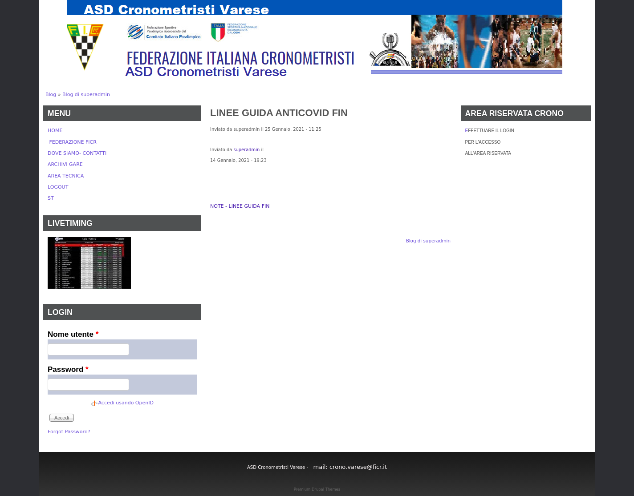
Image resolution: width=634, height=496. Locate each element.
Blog (50, 94)
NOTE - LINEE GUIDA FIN (239, 206)
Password (68, 369)
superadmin (246, 149)
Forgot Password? (69, 432)
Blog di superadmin (86, 94)
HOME (55, 130)
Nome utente (73, 334)
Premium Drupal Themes (317, 489)
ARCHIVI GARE (65, 164)
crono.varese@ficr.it (358, 467)
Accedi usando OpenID (126, 403)
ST (51, 198)
